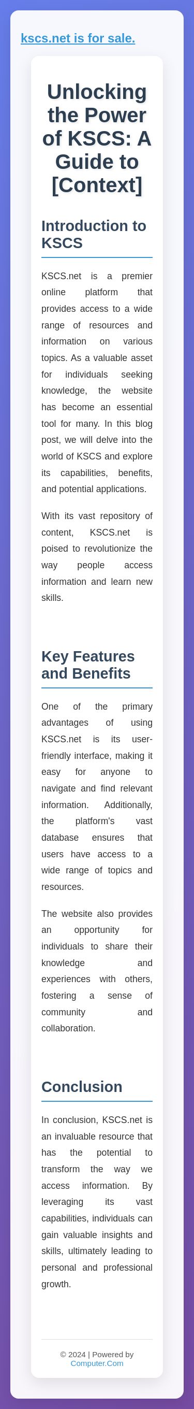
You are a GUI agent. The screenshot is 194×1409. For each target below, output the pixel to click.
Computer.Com (96, 1363)
